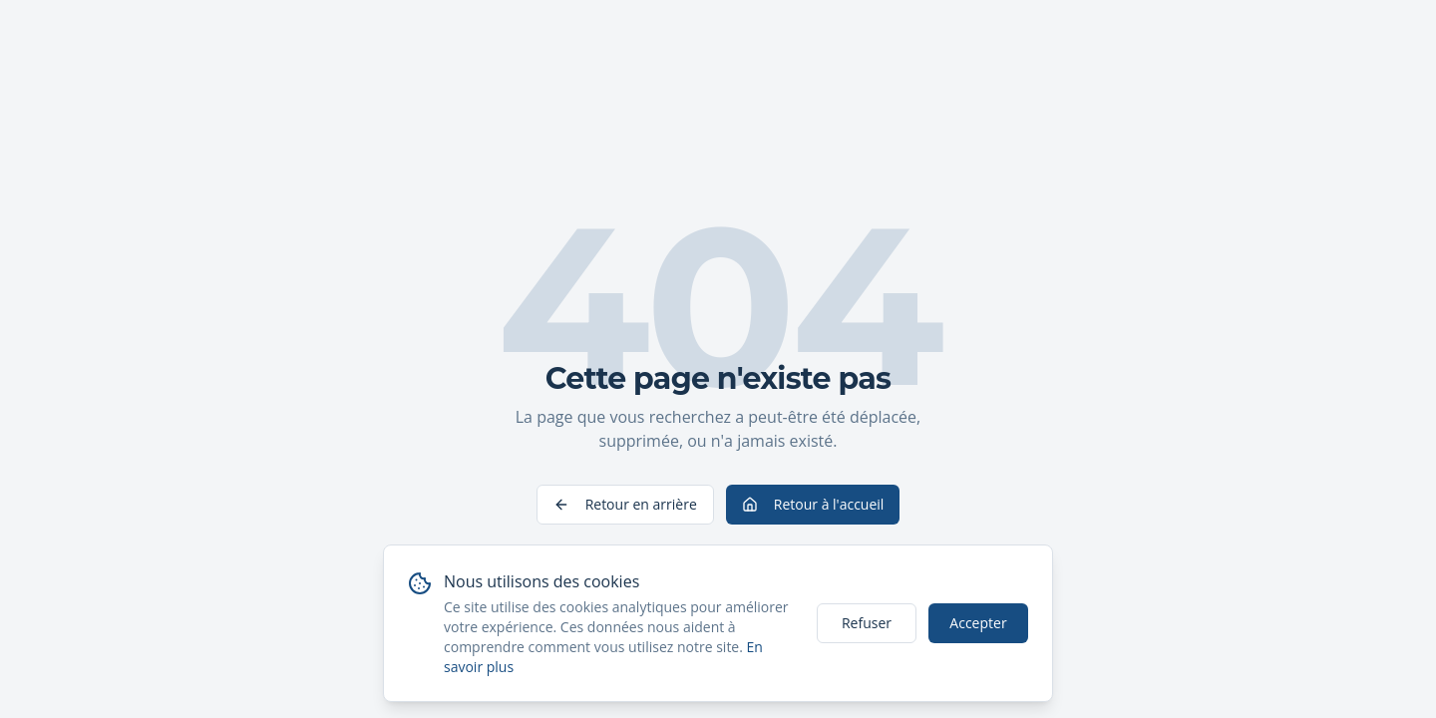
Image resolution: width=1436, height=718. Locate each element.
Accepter (977, 622)
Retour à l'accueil (813, 504)
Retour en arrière (625, 504)
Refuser (867, 622)
